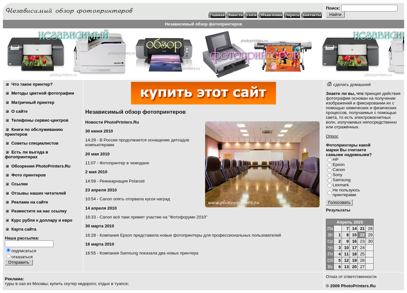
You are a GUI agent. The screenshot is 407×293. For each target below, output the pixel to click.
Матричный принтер (30, 102)
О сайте (17, 111)
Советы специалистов (32, 143)
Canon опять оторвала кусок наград (135, 199)
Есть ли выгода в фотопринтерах (26, 154)
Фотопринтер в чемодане (124, 163)
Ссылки (17, 184)
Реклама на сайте (27, 202)
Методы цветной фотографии (40, 93)
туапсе (121, 283)
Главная (217, 14)
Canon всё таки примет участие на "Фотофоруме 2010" (153, 217)
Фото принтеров (26, 175)
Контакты (311, 14)
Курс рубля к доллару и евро (39, 220)
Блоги (251, 14)
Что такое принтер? (29, 84)
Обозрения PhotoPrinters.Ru (38, 166)
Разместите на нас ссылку (36, 211)
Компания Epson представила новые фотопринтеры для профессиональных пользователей (190, 235)
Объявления (270, 14)
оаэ (22, 283)
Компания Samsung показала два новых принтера (149, 253)
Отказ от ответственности (351, 276)
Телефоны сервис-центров (37, 120)
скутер (70, 283)
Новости (235, 14)
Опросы (292, 14)
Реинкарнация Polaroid (122, 181)
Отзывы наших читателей (36, 193)
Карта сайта (21, 229)
